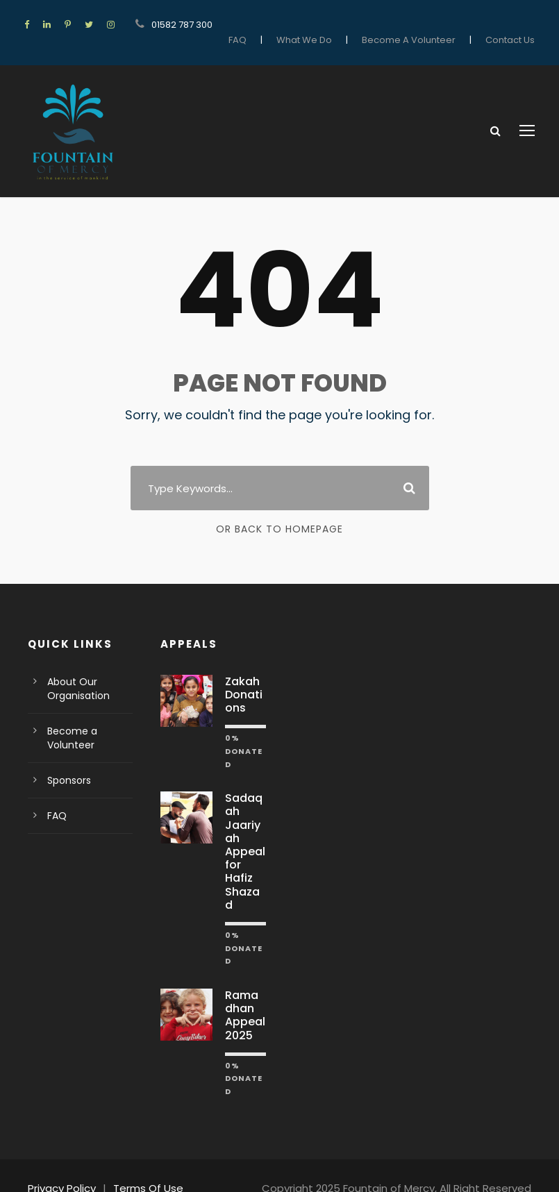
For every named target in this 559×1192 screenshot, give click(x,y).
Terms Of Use (141, 1162)
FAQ (258, 24)
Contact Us (512, 24)
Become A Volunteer (419, 24)
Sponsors (67, 767)
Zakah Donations (244, 681)
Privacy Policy (60, 1162)
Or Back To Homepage (279, 516)
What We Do (322, 24)
